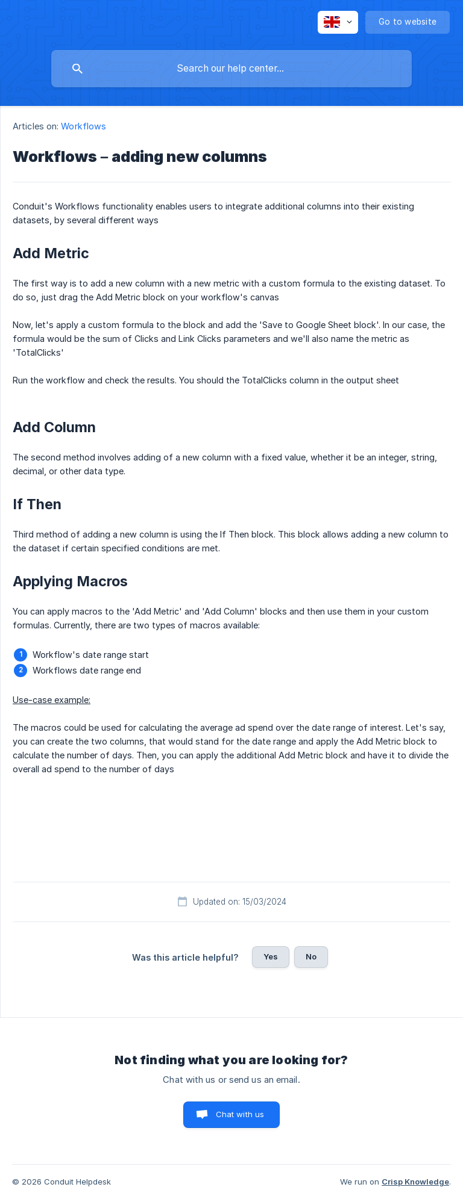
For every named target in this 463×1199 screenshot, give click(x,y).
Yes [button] (270, 956)
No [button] (311, 956)
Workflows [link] (83, 126)
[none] (338, 22)
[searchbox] (231, 68)
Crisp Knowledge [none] (415, 1181)
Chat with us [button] (240, 1114)
